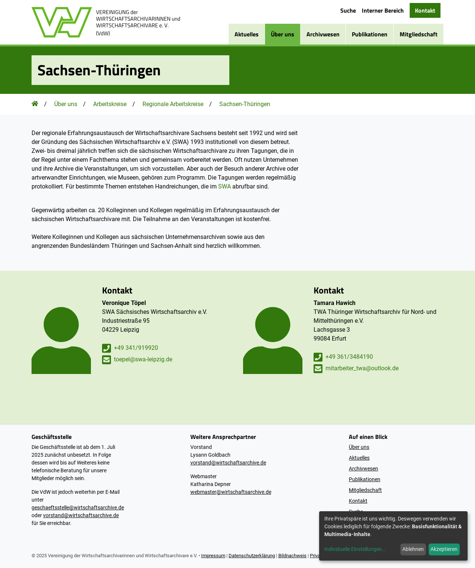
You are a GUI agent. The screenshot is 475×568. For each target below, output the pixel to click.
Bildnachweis (292, 555)
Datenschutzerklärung (252, 555)
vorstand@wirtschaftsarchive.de (81, 515)
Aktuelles (247, 34)
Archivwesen (323, 34)
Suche (348, 10)
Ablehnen (413, 549)
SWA (224, 186)
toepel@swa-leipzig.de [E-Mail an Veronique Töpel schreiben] (137, 360)
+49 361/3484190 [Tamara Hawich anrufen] (343, 357)
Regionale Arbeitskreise (172, 104)
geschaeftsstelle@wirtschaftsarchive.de (78, 507)
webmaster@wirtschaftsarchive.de (230, 492)
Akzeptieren (444, 549)
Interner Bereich (383, 10)
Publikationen (369, 34)
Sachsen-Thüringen (244, 104)
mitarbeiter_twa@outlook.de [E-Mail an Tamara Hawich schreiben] (356, 369)
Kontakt (425, 10)
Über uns (282, 34)
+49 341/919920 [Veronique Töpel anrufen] (130, 348)
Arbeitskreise (110, 104)
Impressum (213, 555)
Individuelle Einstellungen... (355, 549)
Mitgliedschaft (419, 34)
